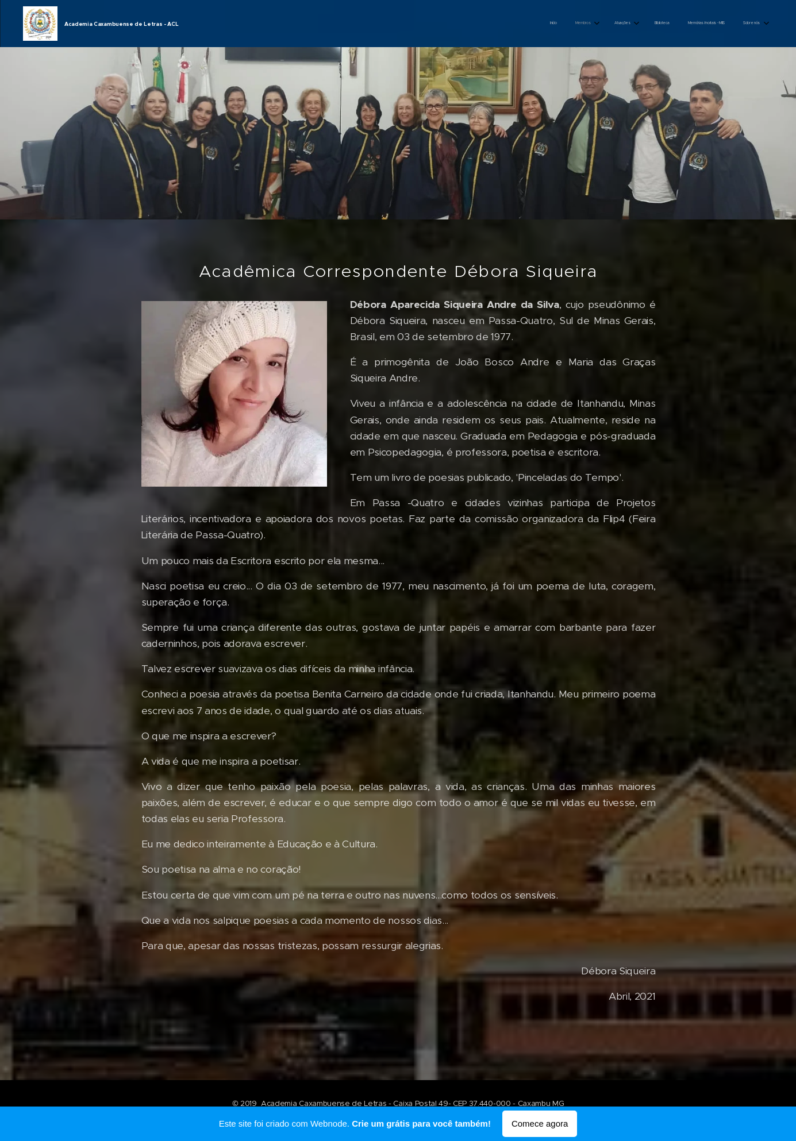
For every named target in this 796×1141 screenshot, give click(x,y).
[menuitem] (659, 23)
